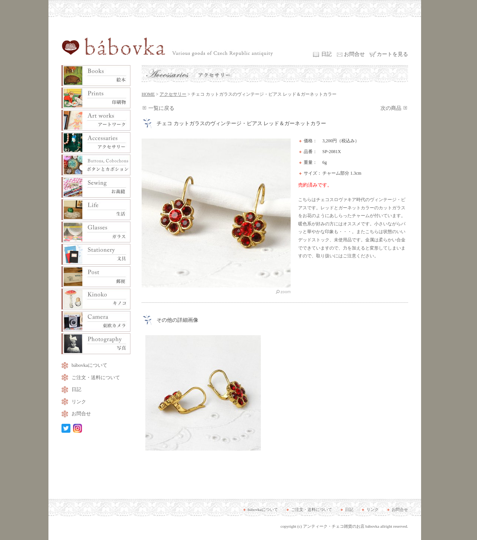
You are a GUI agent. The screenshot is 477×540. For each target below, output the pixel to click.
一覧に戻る (161, 108)
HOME (148, 94)
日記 (326, 54)
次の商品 (390, 108)
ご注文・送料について (96, 377)
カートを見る (392, 54)
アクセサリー (172, 94)
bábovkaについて (89, 365)
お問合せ (354, 54)
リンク (79, 401)
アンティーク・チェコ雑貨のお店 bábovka (341, 526)
